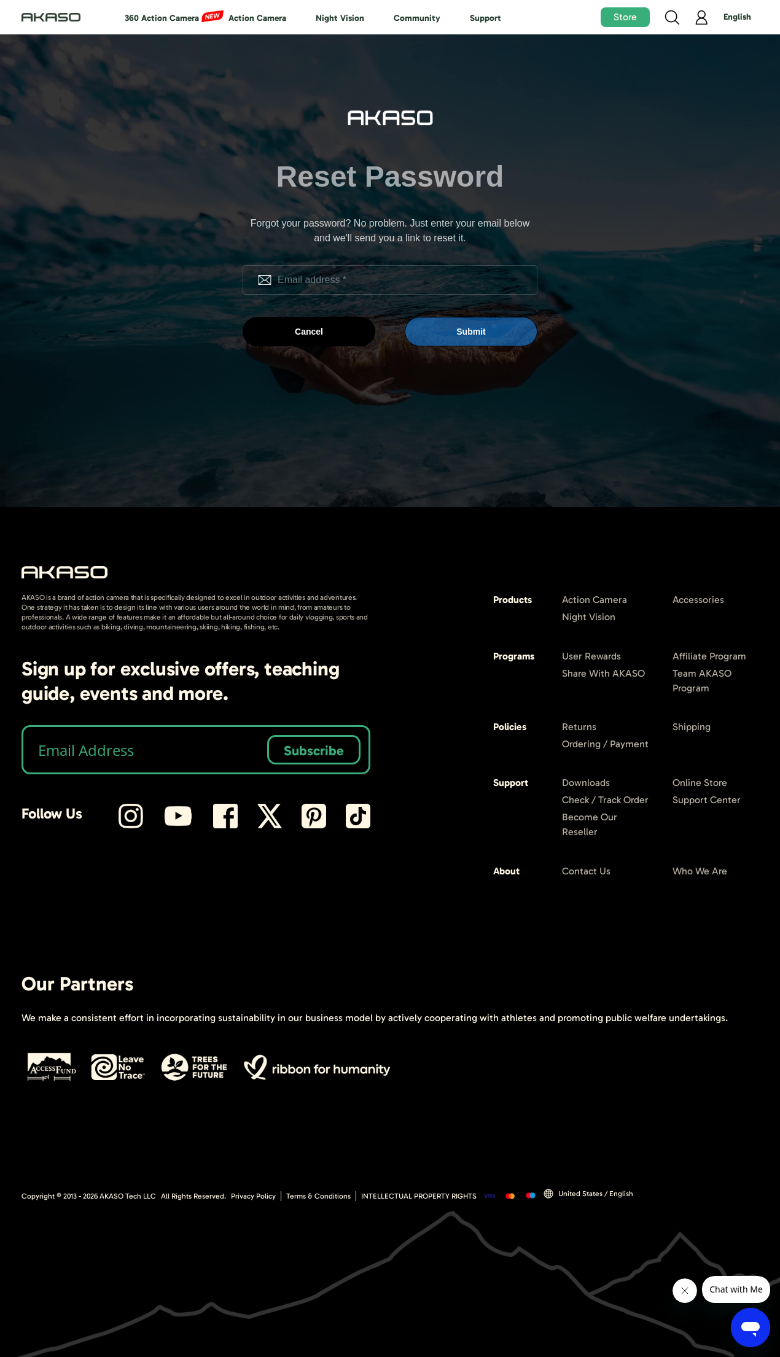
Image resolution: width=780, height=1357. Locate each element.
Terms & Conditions (318, 1196)
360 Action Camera (162, 18)
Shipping (692, 727)
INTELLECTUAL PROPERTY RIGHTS (419, 1196)
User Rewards (591, 656)
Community (417, 18)
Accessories (698, 599)
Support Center (707, 800)
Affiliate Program (709, 656)
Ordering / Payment (605, 744)
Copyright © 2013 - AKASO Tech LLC (88, 1196)
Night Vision (340, 18)
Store (625, 17)
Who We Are (700, 871)
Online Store (700, 782)
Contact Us (586, 871)
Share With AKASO (603, 673)
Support (485, 18)
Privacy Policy (253, 1196)
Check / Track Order (605, 800)
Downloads (586, 782)
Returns (579, 727)
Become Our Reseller (589, 824)
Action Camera (257, 18)
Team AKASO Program (702, 680)
